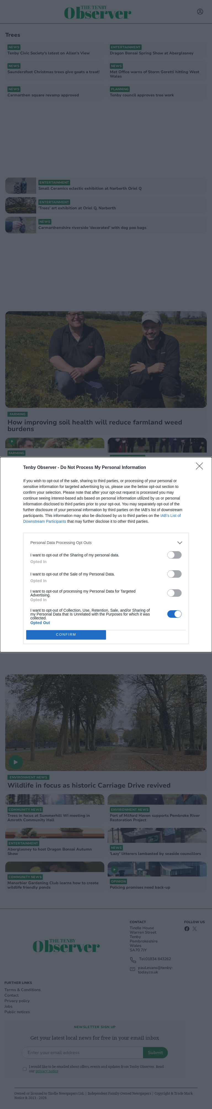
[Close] (201, 468)
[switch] (174, 555)
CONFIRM (66, 635)
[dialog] (106, 554)
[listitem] (106, 543)
